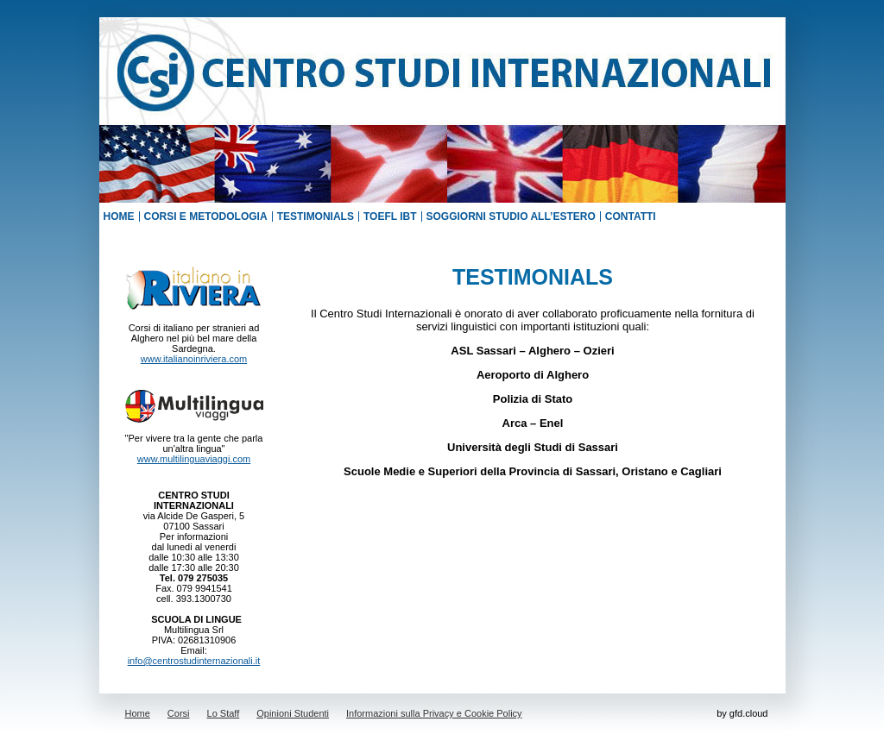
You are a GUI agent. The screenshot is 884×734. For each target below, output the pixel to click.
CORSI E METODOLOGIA (206, 216)
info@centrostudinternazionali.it (194, 661)
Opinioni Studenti (292, 713)
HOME (119, 216)
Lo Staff (223, 713)
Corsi (178, 713)
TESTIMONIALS (315, 216)
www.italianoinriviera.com (194, 359)
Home (137, 713)
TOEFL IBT (390, 216)
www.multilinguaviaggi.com (193, 459)
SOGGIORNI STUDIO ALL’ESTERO (511, 216)
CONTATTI (630, 216)
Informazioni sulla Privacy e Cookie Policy (434, 713)
